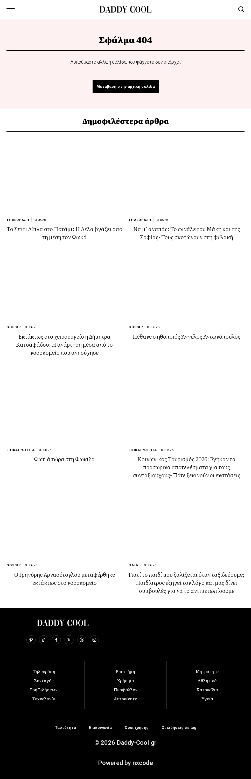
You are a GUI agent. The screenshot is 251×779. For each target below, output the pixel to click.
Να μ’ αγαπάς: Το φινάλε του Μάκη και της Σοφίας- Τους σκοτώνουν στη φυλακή (186, 233)
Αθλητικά (207, 680)
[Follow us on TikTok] (43, 639)
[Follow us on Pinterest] (31, 639)
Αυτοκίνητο (125, 698)
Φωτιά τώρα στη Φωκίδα (64, 459)
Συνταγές (44, 680)
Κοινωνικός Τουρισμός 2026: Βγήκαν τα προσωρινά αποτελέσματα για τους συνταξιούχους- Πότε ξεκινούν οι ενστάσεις (186, 467)
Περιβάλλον (125, 689)
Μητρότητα (207, 671)
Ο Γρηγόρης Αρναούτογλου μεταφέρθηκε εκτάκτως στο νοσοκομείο (64, 578)
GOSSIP (13, 327)
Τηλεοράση (44, 671)
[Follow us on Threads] (81, 639)
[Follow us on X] (69, 639)
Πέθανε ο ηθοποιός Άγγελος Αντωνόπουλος (186, 336)
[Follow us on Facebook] (56, 639)
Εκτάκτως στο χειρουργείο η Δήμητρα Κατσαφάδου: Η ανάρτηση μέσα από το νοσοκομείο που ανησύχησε (64, 344)
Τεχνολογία (43, 698)
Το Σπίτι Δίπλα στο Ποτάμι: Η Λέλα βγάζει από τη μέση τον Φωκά (64, 233)
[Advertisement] (125, 746)
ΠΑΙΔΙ (134, 565)
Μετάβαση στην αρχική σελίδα (125, 86)
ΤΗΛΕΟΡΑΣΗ (18, 220)
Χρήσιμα (125, 680)
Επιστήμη (125, 671)
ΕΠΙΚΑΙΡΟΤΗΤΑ (20, 450)
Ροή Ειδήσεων (44, 689)
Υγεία (207, 698)
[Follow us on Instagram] (94, 639)
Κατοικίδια (207, 689)
